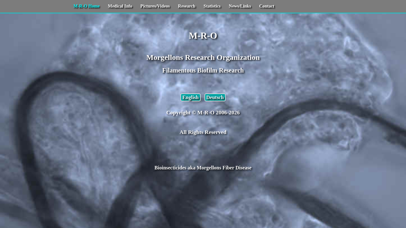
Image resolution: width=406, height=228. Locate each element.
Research (186, 6)
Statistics (212, 6)
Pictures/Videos (155, 6)
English (190, 97)
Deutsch (215, 97)
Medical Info (120, 6)
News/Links (240, 6)
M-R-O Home (86, 6)
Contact (266, 6)
